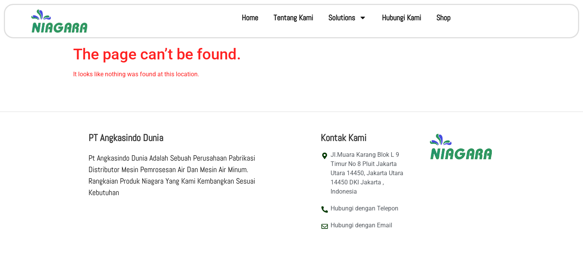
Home (250, 18)
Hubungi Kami (401, 18)
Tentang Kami (293, 18)
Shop (443, 18)
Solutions (347, 17)
